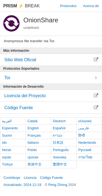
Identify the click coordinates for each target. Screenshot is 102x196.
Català (32, 121)
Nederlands (87, 142)
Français (34, 135)
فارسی (83, 128)
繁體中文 (60, 164)
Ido (4, 142)
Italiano (33, 142)
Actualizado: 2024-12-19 (22, 185)
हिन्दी (81, 135)
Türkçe (7, 164)
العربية (7, 121)
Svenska (59, 157)
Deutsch (59, 121)
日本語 (58, 142)
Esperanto (10, 128)
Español (59, 128)
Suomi (7, 135)
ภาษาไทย (85, 157)
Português (61, 150)
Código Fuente (51, 178)
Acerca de (91, 6)
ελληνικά (85, 121)
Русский (84, 150)
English (33, 128)
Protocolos (68, 6)
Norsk (6, 150)
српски (32, 157)
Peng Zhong (58, 185)
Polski (32, 150)
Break (21, 6)
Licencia (30, 178)
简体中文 (34, 164)
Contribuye (12, 178)
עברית (57, 135)
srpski (6, 157)
